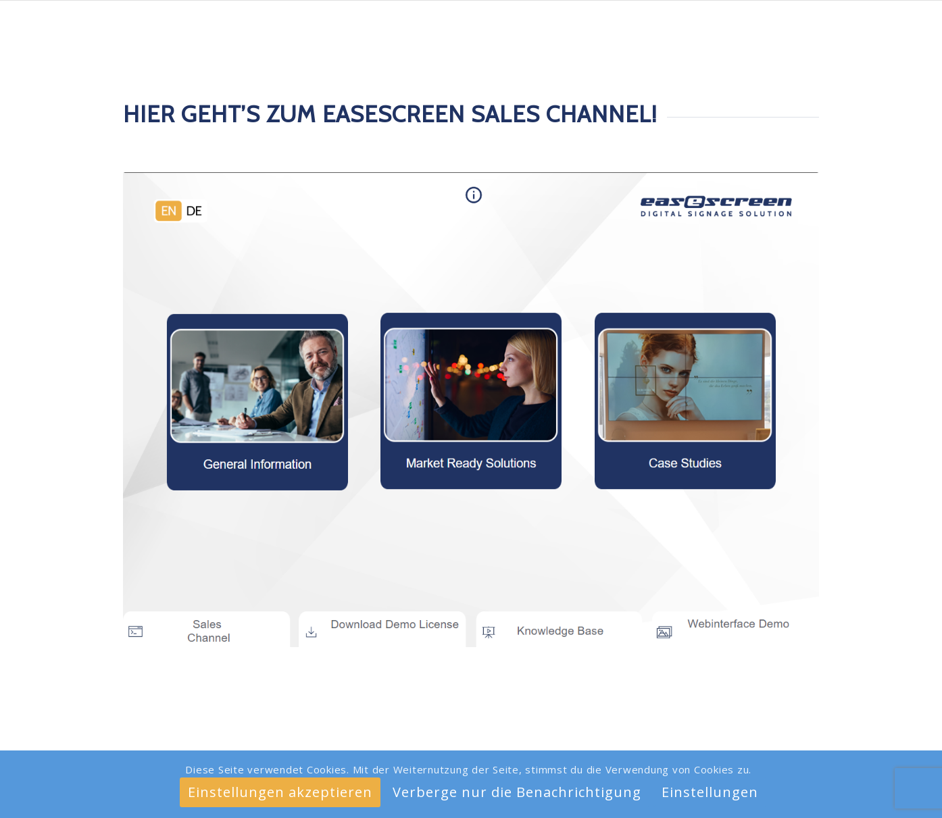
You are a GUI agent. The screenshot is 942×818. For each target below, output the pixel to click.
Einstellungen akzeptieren (280, 792)
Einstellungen (710, 792)
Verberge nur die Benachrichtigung (517, 792)
